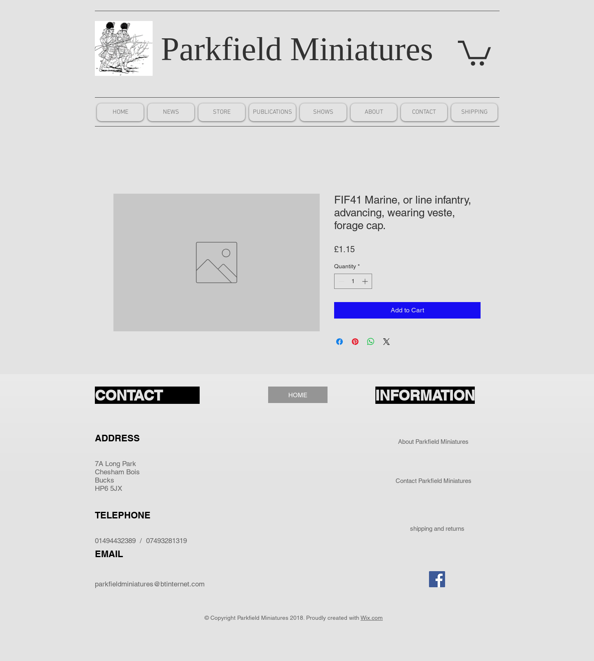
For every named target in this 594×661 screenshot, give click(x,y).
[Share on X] (386, 342)
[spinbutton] (353, 281)
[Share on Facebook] (339, 342)
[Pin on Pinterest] (355, 342)
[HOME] (298, 395)
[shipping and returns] (437, 528)
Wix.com (372, 617)
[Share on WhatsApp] (371, 342)
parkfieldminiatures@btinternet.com (150, 584)
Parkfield (221, 49)
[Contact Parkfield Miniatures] (433, 480)
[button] (474, 52)
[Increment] (366, 281)
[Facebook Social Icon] (437, 579)
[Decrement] (340, 281)
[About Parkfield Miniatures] (433, 441)
